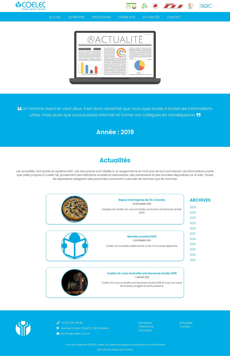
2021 (192, 233)
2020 (193, 239)
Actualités (186, 323)
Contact (185, 326)
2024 (193, 218)
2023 (193, 223)
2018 (192, 249)
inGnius (128, 349)
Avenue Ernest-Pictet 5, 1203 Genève (85, 328)
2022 (193, 228)
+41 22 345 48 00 (72, 323)
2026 (193, 207)
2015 (192, 260)
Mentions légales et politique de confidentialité (137, 344)
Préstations (145, 326)
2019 (192, 244)
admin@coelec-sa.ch (75, 333)
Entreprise (145, 323)
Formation (145, 330)
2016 (192, 255)
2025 (193, 212)
